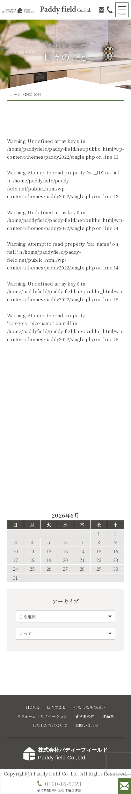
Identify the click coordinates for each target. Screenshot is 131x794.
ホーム (15, 94)
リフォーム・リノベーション (42, 716)
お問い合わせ (87, 725)
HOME (32, 707)
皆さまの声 (85, 716)
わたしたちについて (50, 725)
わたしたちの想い (89, 707)
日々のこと (56, 707)
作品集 (108, 716)
